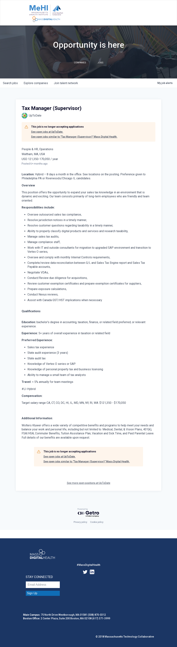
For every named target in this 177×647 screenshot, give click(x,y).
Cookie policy (96, 522)
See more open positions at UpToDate (88, 483)
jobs (10, 83)
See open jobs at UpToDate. (47, 131)
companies (36, 83)
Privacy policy (80, 522)
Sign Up (32, 593)
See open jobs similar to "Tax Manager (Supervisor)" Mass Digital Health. (74, 136)
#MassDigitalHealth (88, 564)
